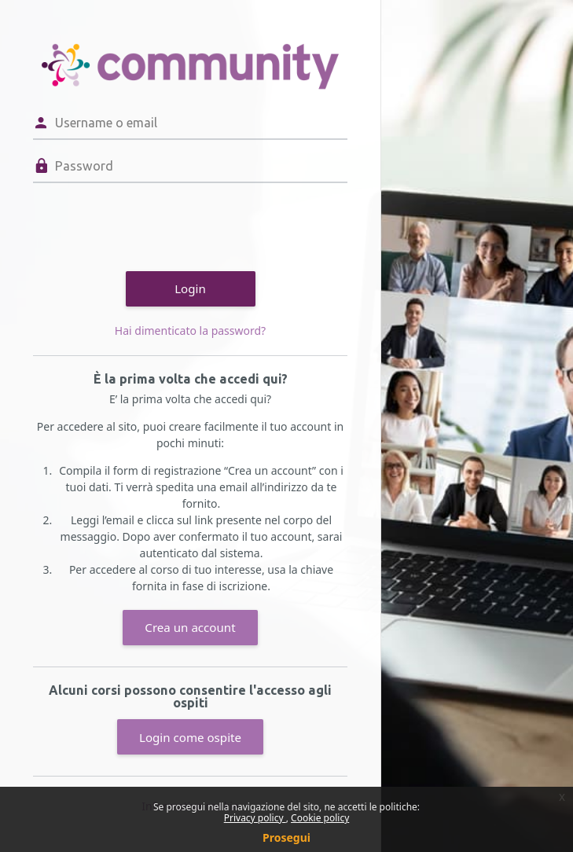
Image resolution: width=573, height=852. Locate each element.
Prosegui (286, 837)
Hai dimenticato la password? (190, 330)
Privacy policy (255, 817)
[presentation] (152, 224)
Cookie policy (320, 817)
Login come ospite (190, 737)
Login (190, 288)
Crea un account (190, 627)
